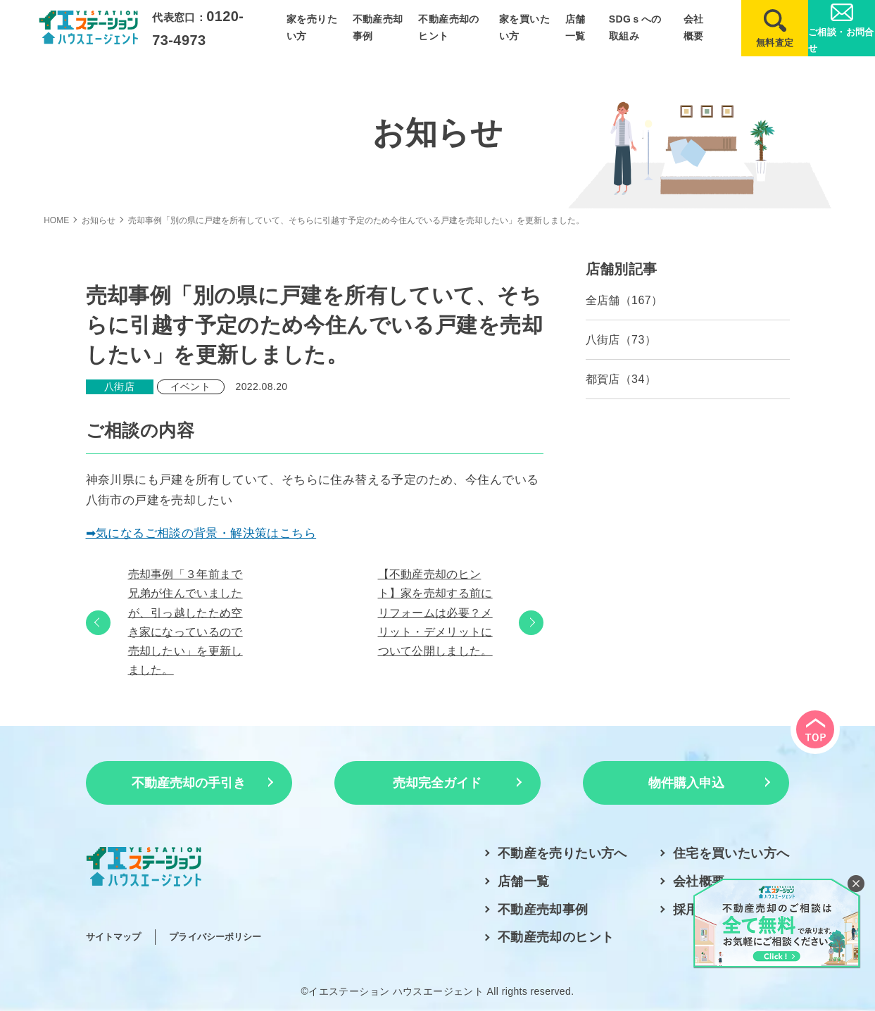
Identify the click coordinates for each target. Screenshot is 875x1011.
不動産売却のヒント (556, 937)
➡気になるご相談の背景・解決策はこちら (201, 533)
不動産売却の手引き (189, 783)
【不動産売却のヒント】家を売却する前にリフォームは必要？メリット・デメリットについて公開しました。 (435, 612)
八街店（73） (621, 340)
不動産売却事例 (543, 910)
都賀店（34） (621, 379)
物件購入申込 (686, 783)
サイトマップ (113, 936)
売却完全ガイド (437, 783)
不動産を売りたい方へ (562, 853)
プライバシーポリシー (215, 936)
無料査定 (775, 42)
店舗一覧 (524, 881)
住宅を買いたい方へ (731, 853)
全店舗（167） (624, 300)
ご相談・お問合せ (841, 40)
